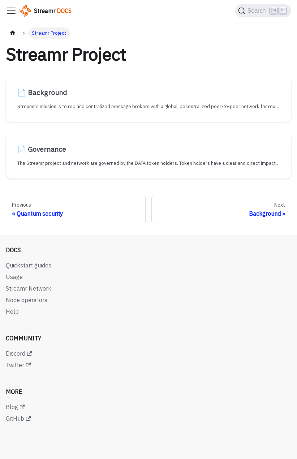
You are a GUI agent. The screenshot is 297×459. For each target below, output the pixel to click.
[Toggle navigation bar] (11, 10)
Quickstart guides (28, 265)
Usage (14, 276)
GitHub (18, 418)
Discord (19, 353)
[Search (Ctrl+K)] (263, 10)
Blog (15, 407)
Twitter (18, 365)
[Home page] (13, 33)
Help (12, 311)
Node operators (26, 300)
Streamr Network (28, 288)
